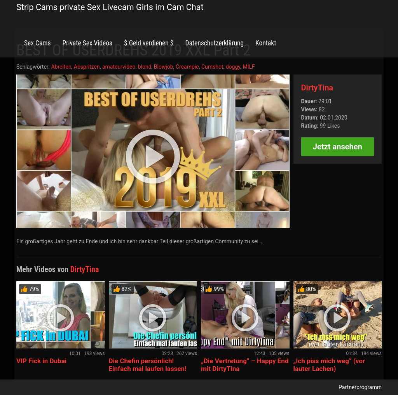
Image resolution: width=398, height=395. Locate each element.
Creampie (187, 67)
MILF (249, 67)
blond (145, 67)
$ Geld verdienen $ (148, 43)
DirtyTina (317, 87)
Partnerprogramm (360, 387)
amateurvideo (119, 67)
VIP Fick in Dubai (41, 361)
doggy (233, 67)
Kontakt (265, 43)
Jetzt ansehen (337, 146)
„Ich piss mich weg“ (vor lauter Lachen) (329, 364)
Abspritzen (87, 67)
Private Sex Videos (87, 43)
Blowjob (163, 67)
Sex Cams (37, 43)
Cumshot (212, 67)
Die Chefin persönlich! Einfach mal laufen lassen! (148, 364)
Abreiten (61, 67)
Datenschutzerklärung (214, 43)
